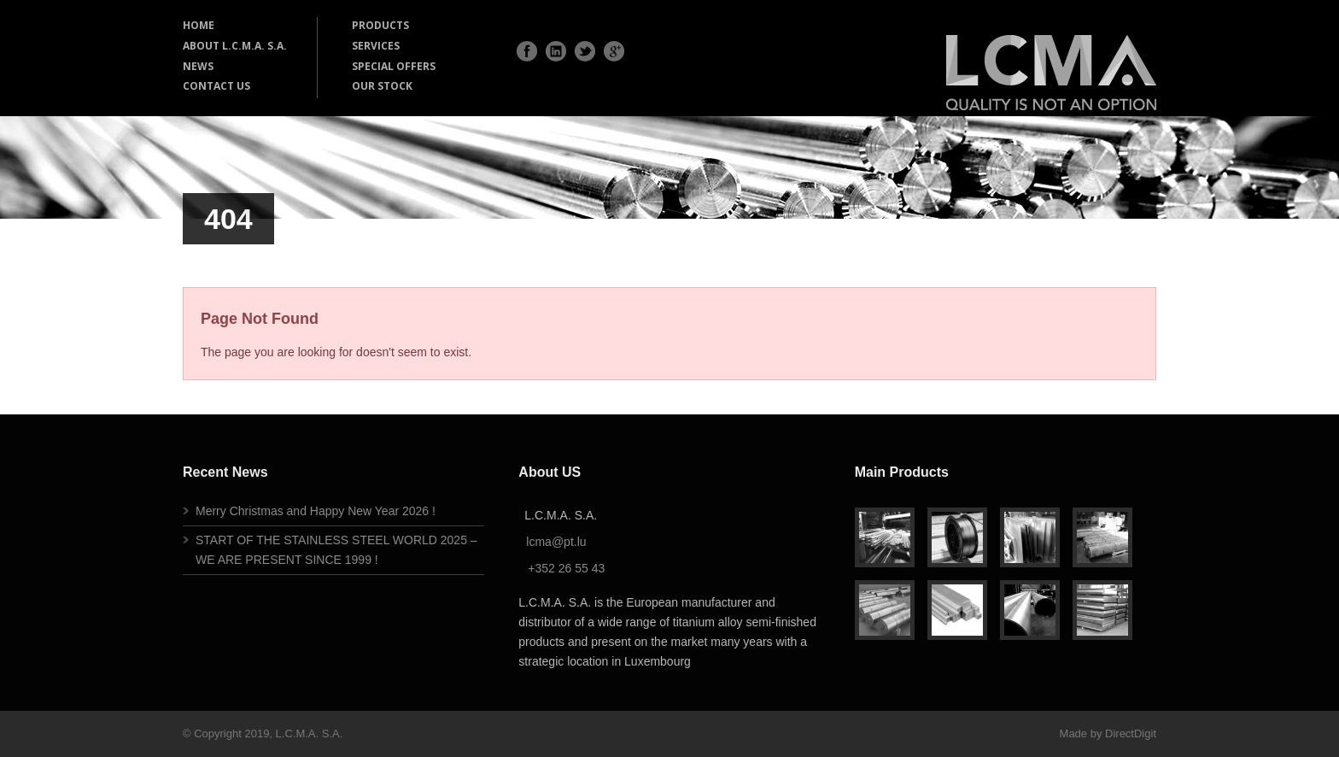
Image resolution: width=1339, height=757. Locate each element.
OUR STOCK (382, 86)
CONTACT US (216, 86)
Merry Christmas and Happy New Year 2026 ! (316, 511)
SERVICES (376, 45)
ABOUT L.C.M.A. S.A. (235, 45)
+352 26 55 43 (566, 568)
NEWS (198, 66)
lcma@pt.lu (556, 542)
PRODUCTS (380, 25)
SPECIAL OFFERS (394, 66)
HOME (198, 25)
